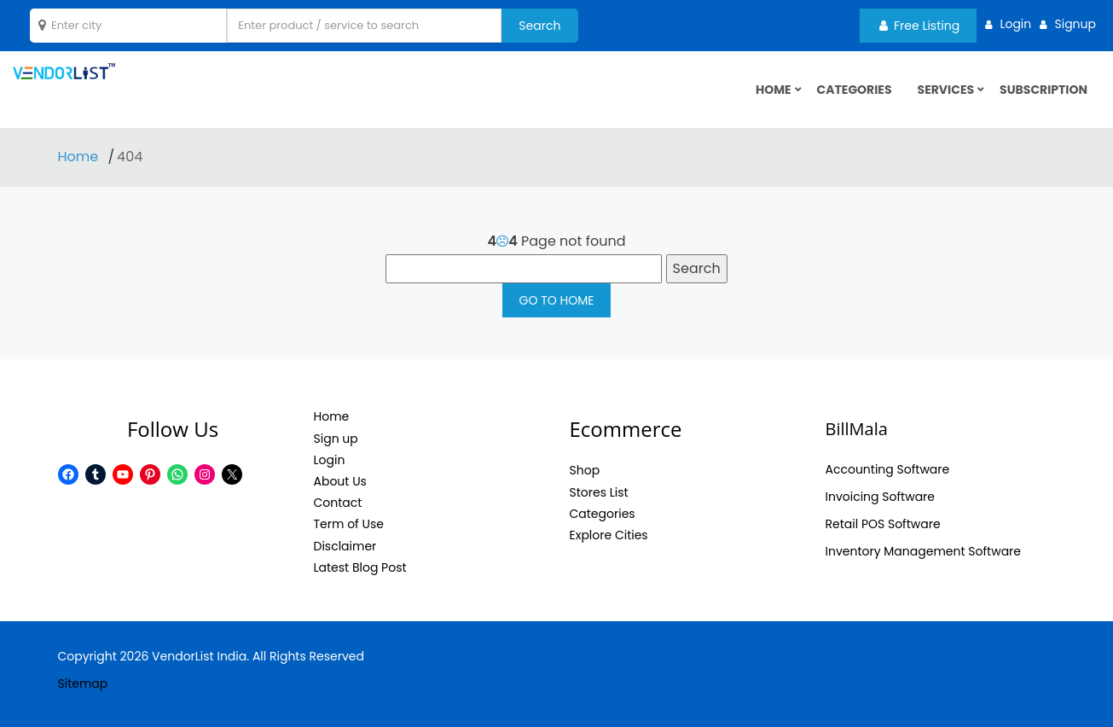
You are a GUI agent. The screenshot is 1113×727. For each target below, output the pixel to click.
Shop (585, 470)
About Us (340, 481)
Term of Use (349, 523)
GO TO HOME (556, 300)
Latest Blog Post (360, 567)
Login (329, 459)
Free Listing (919, 25)
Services (946, 89)
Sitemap (83, 683)
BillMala (857, 428)
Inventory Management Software (924, 551)
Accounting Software (888, 469)
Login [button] (1015, 23)
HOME (773, 89)
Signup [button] (1075, 23)
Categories (854, 89)
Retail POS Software (883, 523)
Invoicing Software (881, 496)
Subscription (1043, 89)
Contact (338, 502)
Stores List (599, 492)
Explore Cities (609, 535)
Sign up (336, 438)
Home (80, 156)
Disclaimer (345, 546)
